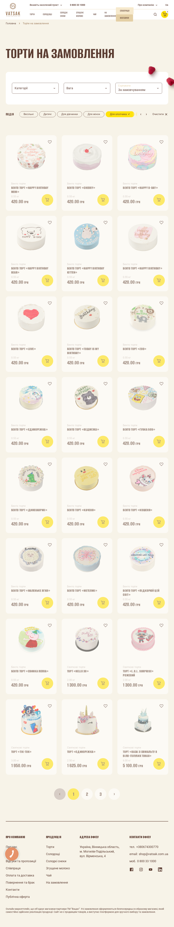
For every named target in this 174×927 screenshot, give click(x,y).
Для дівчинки (69, 114)
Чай (94, 14)
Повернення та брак (20, 882)
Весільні (29, 114)
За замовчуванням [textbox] (131, 90)
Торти (32, 14)
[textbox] (35, 88)
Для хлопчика (118, 114)
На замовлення (110, 14)
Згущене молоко (80, 14)
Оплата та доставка (20, 875)
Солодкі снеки (63, 14)
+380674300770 (147, 847)
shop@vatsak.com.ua (153, 854)
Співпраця (13, 868)
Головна (11, 23)
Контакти (12, 889)
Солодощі (47, 14)
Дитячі (47, 114)
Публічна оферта (18, 897)
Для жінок (94, 114)
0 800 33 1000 (77, 5)
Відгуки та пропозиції (21, 861)
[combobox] (35, 88)
